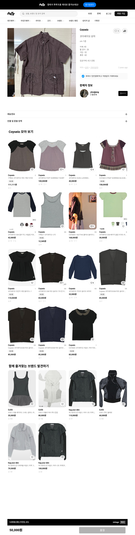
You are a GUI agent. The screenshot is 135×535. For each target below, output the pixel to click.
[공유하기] (124, 31)
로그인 (108, 14)
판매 (99, 13)
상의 (86, 67)
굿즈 (49, 21)
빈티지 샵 (86, 21)
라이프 (39, 21)
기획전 (96, 21)
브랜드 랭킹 (73, 21)
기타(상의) (94, 67)
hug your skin (74, 410)
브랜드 (60, 21)
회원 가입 (121, 13)
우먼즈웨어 (26, 21)
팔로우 (123, 93)
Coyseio (84, 29)
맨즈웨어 (11, 21)
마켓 (90, 14)
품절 (102, 530)
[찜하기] (117, 31)
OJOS (10, 410)
